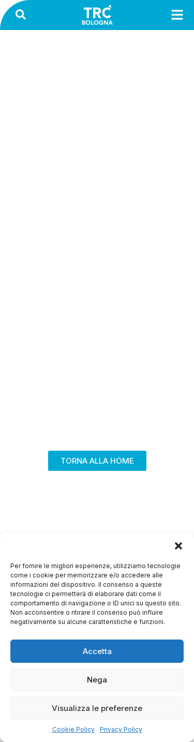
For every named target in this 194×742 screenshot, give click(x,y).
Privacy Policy (121, 729)
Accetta (97, 651)
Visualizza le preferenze (97, 708)
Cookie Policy (73, 729)
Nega (97, 680)
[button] (178, 546)
